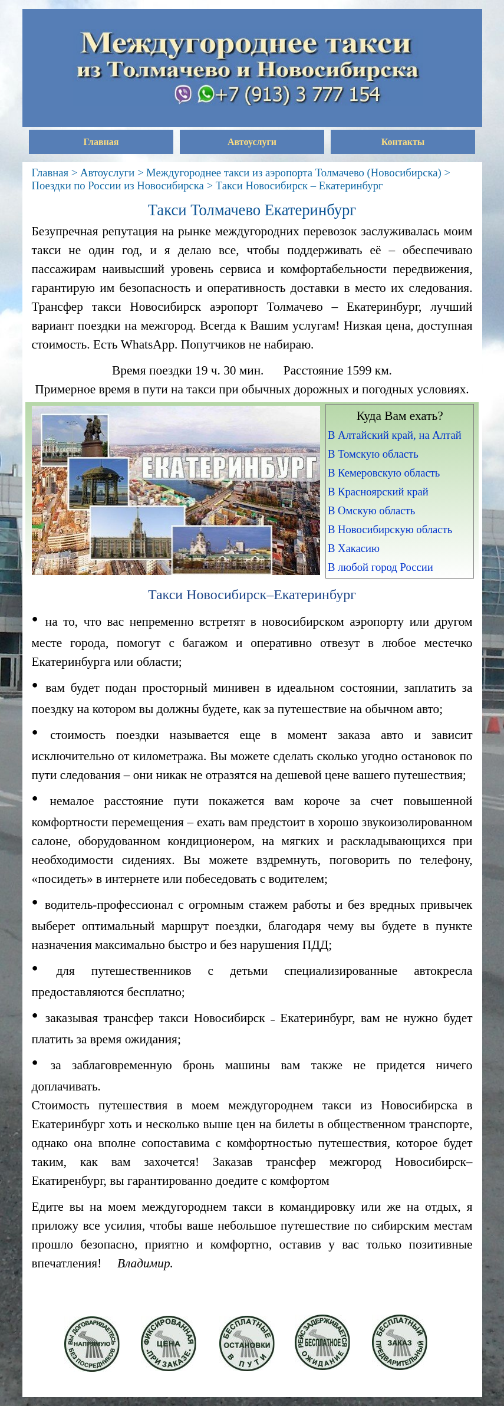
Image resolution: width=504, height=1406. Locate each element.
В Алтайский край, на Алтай (395, 435)
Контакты (403, 142)
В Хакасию (354, 548)
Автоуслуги (252, 142)
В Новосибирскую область (390, 529)
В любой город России (380, 567)
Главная (101, 142)
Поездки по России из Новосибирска (118, 185)
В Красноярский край (378, 491)
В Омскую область (371, 510)
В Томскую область (373, 454)
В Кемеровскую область (384, 473)
